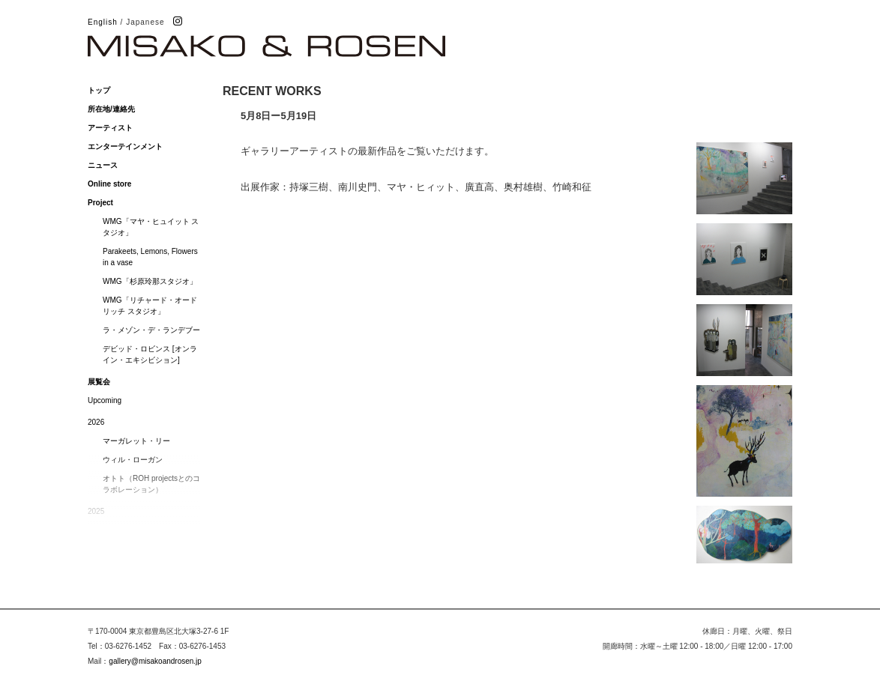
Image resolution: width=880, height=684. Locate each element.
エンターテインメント (125, 146)
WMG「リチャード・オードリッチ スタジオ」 (150, 305)
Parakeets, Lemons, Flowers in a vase (150, 257)
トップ (99, 90)
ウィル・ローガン (133, 460)
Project (100, 203)
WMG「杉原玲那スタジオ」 (150, 281)
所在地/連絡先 (111, 109)
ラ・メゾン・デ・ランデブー (151, 330)
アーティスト (110, 128)
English (103, 22)
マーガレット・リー (136, 441)
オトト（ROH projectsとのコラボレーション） (151, 484)
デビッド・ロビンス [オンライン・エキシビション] (150, 354)
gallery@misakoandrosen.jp (155, 661)
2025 (96, 511)
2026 (96, 422)
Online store (109, 184)
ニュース (103, 165)
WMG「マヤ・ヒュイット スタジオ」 (151, 227)
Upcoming (104, 400)
